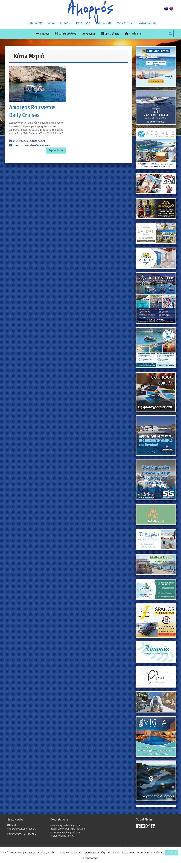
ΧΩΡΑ (51, 23)
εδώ (34, 834)
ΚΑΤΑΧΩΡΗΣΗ (147, 23)
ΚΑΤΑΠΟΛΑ (83, 23)
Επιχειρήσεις (112, 33)
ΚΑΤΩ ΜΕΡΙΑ (103, 23)
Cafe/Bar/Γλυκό (68, 33)
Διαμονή (44, 33)
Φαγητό (91, 33)
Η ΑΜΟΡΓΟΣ (35, 23)
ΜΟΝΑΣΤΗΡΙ (125, 23)
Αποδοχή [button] (171, 852)
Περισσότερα (90, 858)
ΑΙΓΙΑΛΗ (65, 23)
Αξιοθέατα (135, 33)
